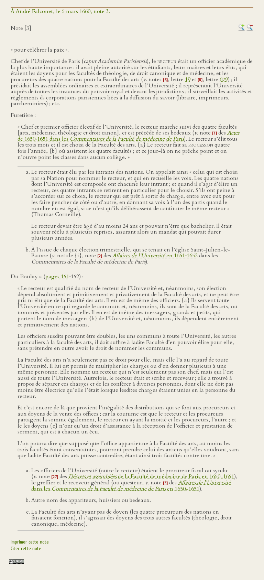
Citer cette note (26, 548)
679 (224, 79)
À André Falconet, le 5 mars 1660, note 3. (60, 11)
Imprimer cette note (30, 542)
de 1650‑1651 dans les (128, 136)
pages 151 (57, 276)
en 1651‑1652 (155, 255)
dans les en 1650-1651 (131, 486)
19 (187, 79)
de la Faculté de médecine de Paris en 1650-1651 (151, 476)
